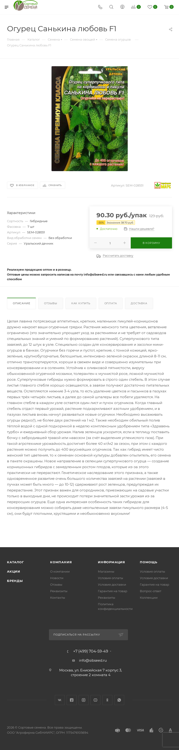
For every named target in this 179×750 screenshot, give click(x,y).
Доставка (139, 303)
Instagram (84, 700)
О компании (60, 571)
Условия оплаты (110, 578)
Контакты (57, 597)
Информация (111, 562)
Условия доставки (112, 584)
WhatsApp (119, 700)
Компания (61, 562)
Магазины (106, 571)
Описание (21, 303)
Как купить (80, 303)
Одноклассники (107, 700)
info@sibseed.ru (93, 660)
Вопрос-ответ (150, 591)
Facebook (72, 700)
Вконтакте (60, 700)
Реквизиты (58, 591)
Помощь (148, 562)
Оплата (110, 303)
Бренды (15, 581)
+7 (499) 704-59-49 (90, 651)
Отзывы (50, 303)
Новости (56, 578)
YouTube (95, 700)
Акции (13, 571)
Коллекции (149, 597)
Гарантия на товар (112, 591)
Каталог (15, 562)
